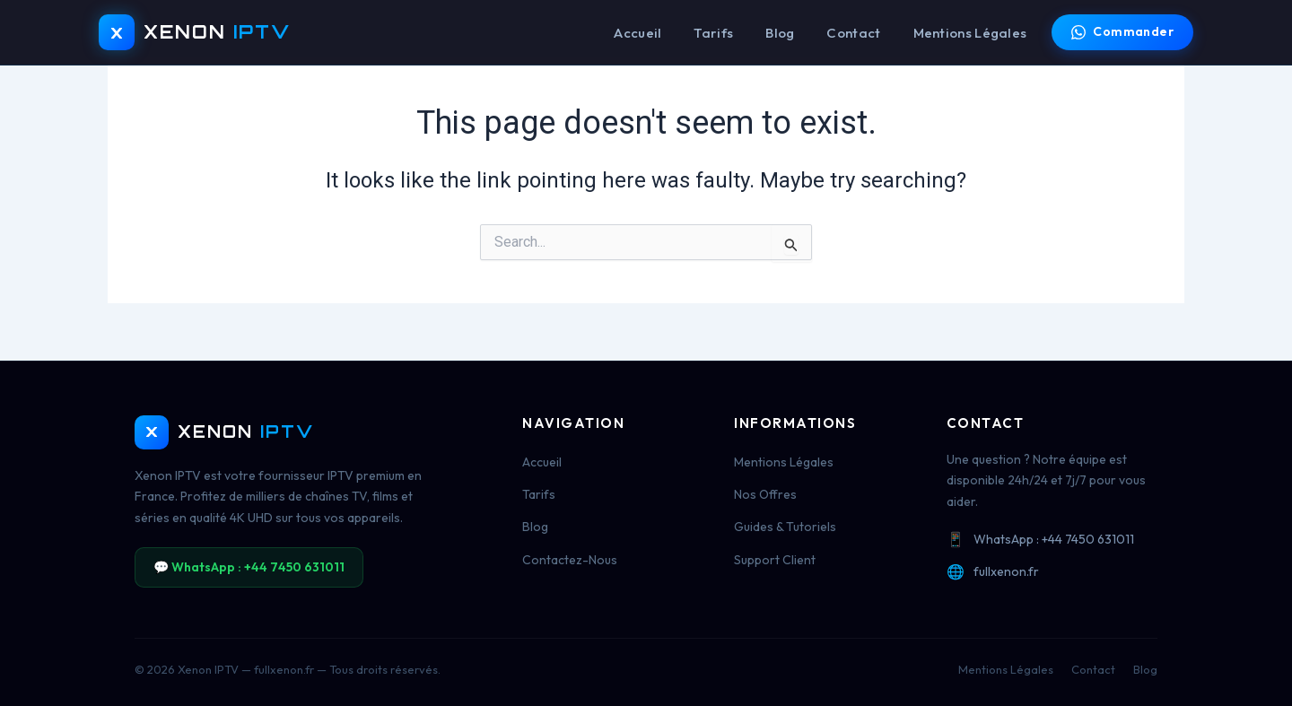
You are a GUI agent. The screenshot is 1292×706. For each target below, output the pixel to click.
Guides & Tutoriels (785, 527)
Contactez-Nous (569, 560)
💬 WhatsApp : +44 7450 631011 (249, 567)
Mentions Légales (970, 32)
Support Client (775, 560)
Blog (779, 32)
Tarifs (713, 32)
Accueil (637, 32)
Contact (853, 32)
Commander (1122, 31)
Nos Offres (765, 494)
